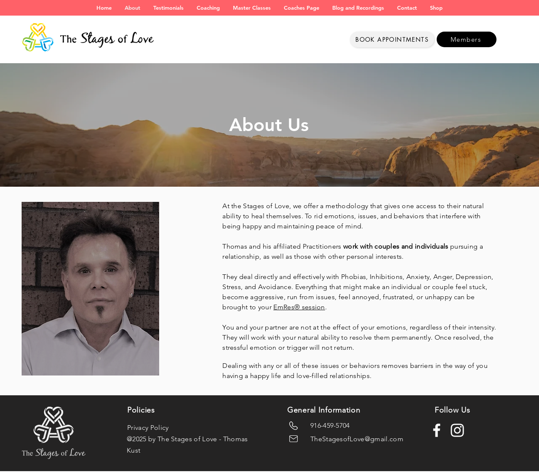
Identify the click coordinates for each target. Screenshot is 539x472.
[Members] (466, 39)
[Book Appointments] (392, 39)
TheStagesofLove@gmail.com (356, 439)
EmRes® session (299, 307)
